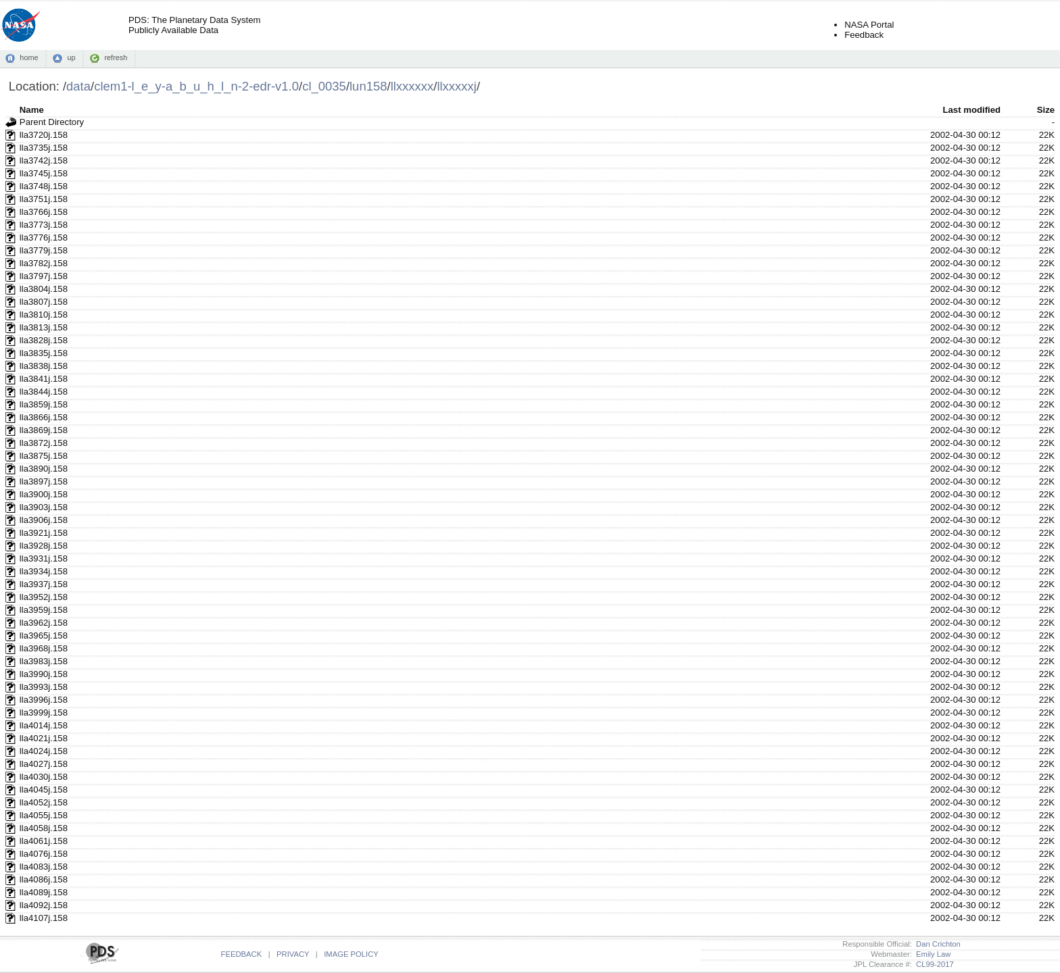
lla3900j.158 (44, 494)
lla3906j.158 (44, 520)
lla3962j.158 (44, 623)
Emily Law (931, 954)
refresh (115, 57)
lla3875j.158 (44, 456)
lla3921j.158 (44, 533)
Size (1046, 110)
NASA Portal (869, 25)
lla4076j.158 (44, 854)
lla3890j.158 (44, 469)
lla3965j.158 (44, 635)
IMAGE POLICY (351, 954)
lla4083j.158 (44, 867)
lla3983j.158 (44, 661)
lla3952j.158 (44, 597)
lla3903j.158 (44, 507)
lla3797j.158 (44, 276)
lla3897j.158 (44, 481)
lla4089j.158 (44, 892)
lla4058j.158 (44, 828)
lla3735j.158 (44, 148)
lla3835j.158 (44, 353)
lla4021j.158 (44, 738)
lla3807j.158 (44, 302)
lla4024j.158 (44, 751)
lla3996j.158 (44, 700)
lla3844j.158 (44, 391)
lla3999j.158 (44, 712)
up (71, 57)
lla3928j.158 (44, 546)
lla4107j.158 (44, 918)
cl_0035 (324, 86)
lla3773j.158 (44, 225)
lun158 (368, 86)
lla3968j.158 (44, 648)
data (78, 86)
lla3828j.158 (44, 340)
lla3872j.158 (44, 443)
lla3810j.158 (44, 314)
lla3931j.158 (44, 558)
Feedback (864, 35)
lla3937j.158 (44, 584)
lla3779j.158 (44, 250)
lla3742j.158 (44, 160)
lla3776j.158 (44, 237)
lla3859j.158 (44, 404)
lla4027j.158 (44, 764)
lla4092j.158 (44, 905)
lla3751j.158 (44, 199)
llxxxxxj (456, 86)
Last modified (971, 110)
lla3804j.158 (44, 289)
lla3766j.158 (44, 212)
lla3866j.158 (44, 417)
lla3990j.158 (44, 674)
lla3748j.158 (44, 186)
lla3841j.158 (44, 379)
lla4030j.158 (44, 777)
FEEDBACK (241, 954)
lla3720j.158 (44, 135)
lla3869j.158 (44, 430)
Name (32, 110)
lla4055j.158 (44, 815)
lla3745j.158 (44, 173)
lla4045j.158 (44, 789)
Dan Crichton (936, 944)
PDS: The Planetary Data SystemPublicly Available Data (194, 25)
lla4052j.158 (44, 802)
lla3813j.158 (44, 327)
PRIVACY (292, 954)
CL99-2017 (933, 964)
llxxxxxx (412, 86)
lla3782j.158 (44, 263)
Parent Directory (52, 122)
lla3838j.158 (44, 366)
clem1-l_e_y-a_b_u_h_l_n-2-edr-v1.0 (196, 86)
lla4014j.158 (44, 725)
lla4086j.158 (44, 879)
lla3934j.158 (44, 571)
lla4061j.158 (44, 841)
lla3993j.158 (44, 687)
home (29, 57)
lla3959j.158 (44, 610)
